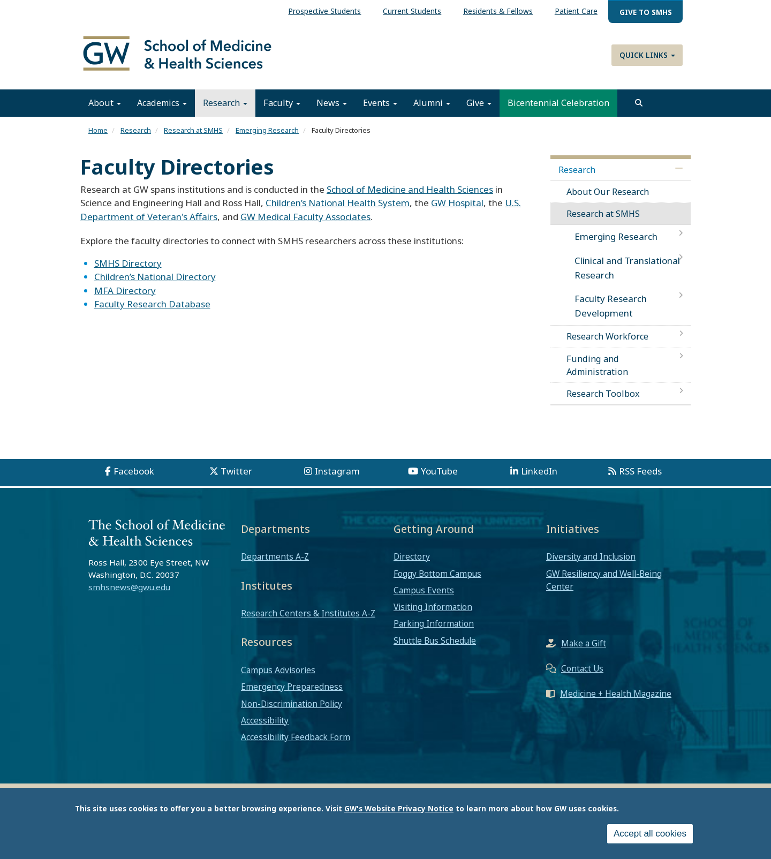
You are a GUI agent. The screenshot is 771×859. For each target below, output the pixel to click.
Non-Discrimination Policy (291, 703)
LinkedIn (539, 471)
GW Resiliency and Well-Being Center (604, 580)
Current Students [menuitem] (412, 11)
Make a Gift (583, 643)
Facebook (134, 471)
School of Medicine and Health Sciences (410, 189)
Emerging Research (267, 130)
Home (98, 130)
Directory (412, 557)
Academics (162, 103)
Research (225, 103)
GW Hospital (457, 203)
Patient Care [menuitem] (576, 11)
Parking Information (434, 624)
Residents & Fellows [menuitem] (498, 11)
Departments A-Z (275, 557)
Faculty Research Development (611, 305)
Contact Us (582, 669)
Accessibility (265, 720)
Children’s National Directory (155, 277)
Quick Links (647, 55)
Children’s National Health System (338, 203)
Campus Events (424, 590)
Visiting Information (433, 607)
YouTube (439, 471)
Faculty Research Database (152, 304)
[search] (638, 103)
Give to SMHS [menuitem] (645, 12)
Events (380, 103)
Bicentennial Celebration (558, 103)
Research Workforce (607, 337)
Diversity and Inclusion (591, 557)
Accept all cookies (650, 833)
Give (479, 103)
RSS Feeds (640, 471)
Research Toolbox (603, 394)
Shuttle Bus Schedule (435, 640)
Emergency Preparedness (292, 687)
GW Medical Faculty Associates (305, 216)
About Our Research (607, 192)
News (331, 103)
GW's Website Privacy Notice (398, 808)
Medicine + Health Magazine (615, 694)
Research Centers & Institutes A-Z (308, 613)
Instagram (337, 471)
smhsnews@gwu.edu (129, 587)
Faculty (281, 103)
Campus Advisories (278, 670)
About (104, 103)
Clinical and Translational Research (627, 267)
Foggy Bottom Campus (437, 573)
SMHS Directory (128, 263)
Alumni (431, 103)
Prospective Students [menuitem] (324, 11)
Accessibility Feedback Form (295, 737)
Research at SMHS (193, 130)
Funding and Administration (597, 365)
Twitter (236, 471)
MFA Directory (125, 290)
